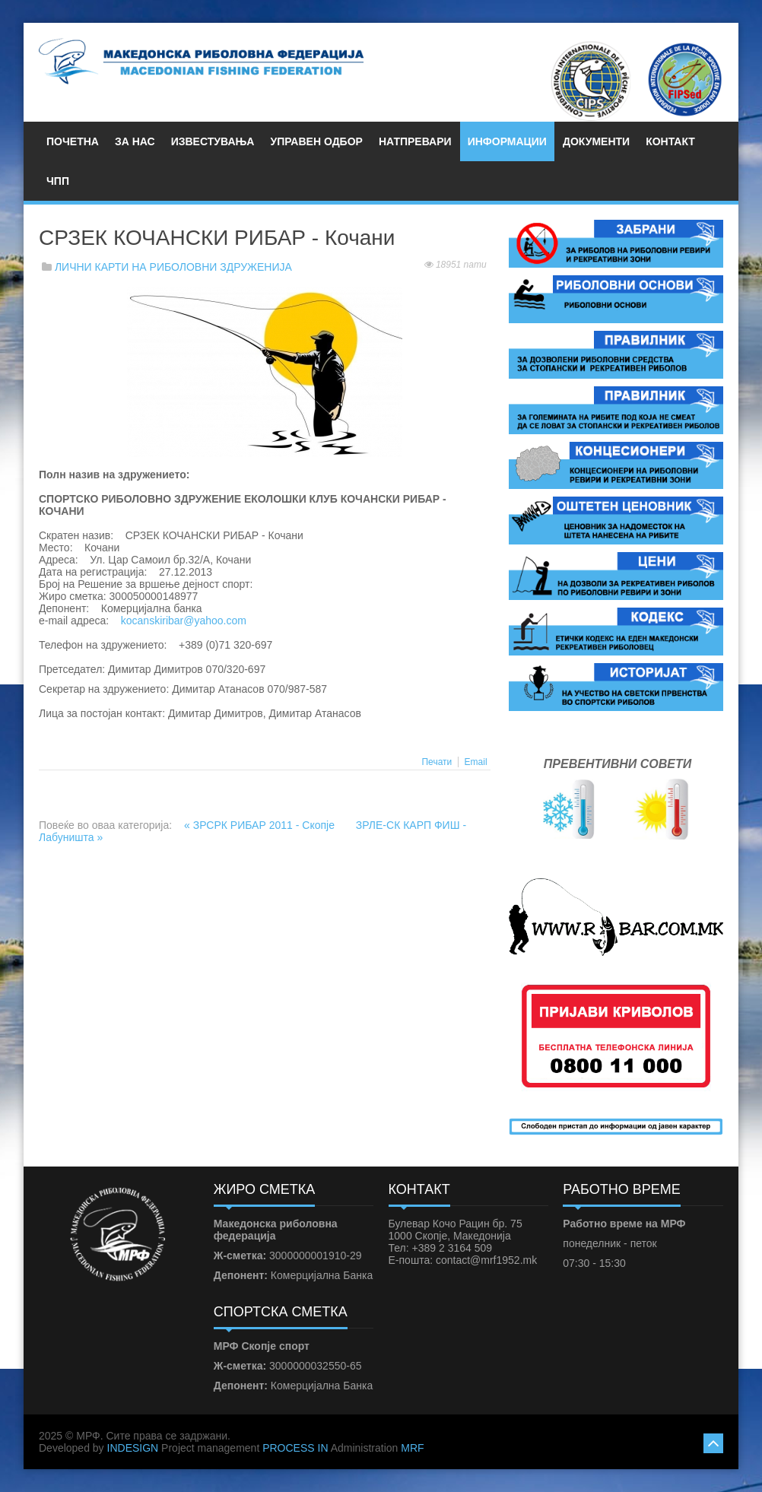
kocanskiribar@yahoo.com (183, 620)
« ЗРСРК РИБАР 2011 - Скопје (261, 825)
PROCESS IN (295, 1448)
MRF (412, 1448)
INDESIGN (133, 1448)
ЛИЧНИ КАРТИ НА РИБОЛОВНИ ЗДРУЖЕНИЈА (173, 267)
